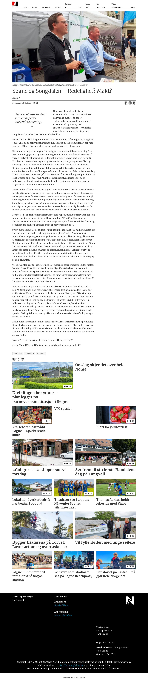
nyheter (18, 354)
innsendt (29, 354)
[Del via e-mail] (133, 103)
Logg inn (88, 6)
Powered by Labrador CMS (74, 678)
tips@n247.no (61, 605)
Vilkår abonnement (116, 6)
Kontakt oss (68, 6)
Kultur (34, 7)
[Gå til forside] (15, 4)
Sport (25, 7)
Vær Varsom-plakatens (71, 665)
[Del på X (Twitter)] (130, 103)
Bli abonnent (101, 6)
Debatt (58, 7)
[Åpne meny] (133, 4)
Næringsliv (46, 7)
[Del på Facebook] (126, 103)
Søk (80, 7)
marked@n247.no (63, 615)
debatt (40, 354)
